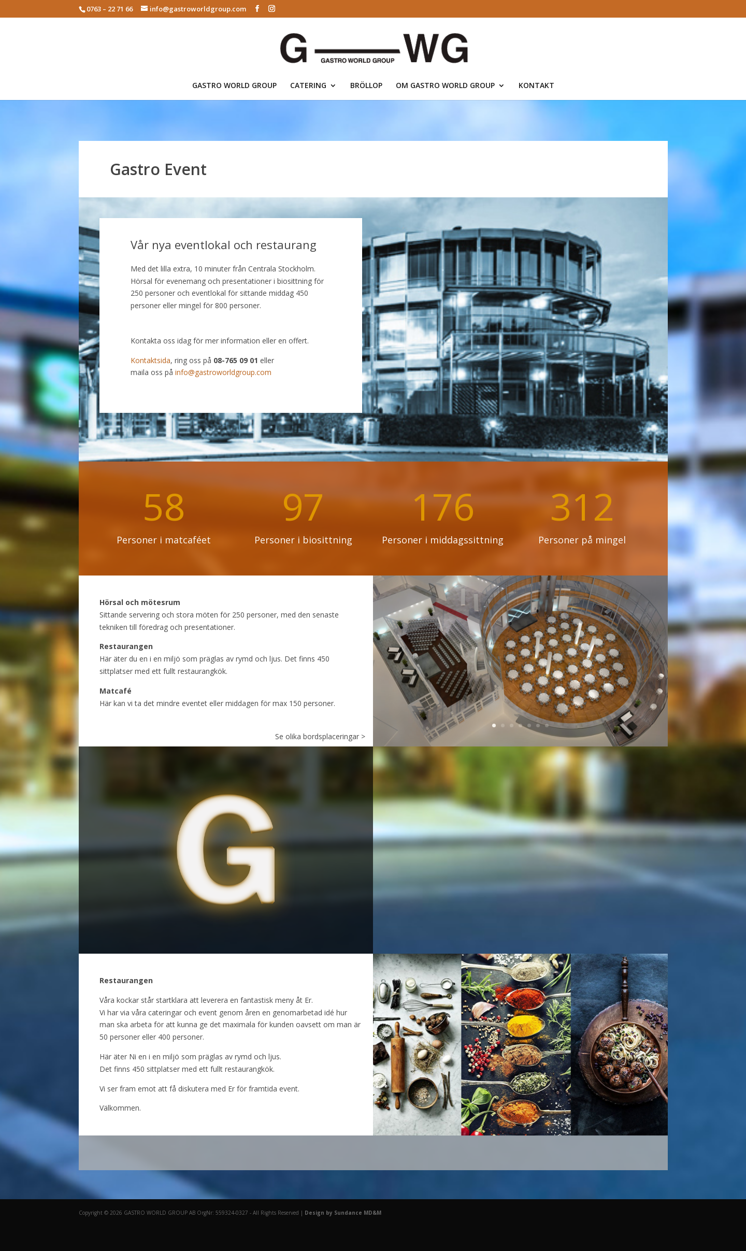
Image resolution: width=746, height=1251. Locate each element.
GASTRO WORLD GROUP (234, 86)
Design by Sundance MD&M (343, 1212)
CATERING (308, 86)
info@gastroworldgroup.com (223, 372)
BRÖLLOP (366, 86)
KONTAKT (536, 86)
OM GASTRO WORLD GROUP (445, 86)
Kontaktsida (150, 360)
